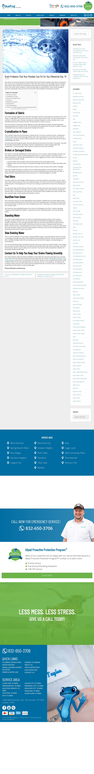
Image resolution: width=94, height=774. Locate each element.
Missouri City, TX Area (34, 688)
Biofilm (75, 109)
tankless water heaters (79, 333)
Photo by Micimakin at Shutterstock (20, 108)
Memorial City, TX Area (34, 686)
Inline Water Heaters (78, 188)
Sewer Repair (76, 307)
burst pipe (75, 116)
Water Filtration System (79, 362)
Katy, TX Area (7, 695)
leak (74, 195)
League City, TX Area (33, 683)
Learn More (47, 575)
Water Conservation (78, 359)
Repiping (75, 291)
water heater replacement (80, 378)
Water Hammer (77, 365)
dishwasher (76, 128)
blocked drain (76, 112)
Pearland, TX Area (32, 691)
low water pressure (78, 204)
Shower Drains (77, 314)
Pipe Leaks (76, 220)
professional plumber (78, 288)
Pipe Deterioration (78, 214)
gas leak (75, 175)
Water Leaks (76, 385)
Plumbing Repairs (77, 269)
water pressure (77, 394)
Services (28, 15)
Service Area (40, 15)
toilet (74, 336)
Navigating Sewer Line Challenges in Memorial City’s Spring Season (80, 76)
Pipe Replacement (78, 224)
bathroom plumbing (78, 99)
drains (74, 141)
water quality (76, 398)
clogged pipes (76, 125)
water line (75, 388)
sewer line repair (77, 304)
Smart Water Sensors (78, 320)
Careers (51, 15)
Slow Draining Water (12, 105)
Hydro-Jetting (76, 185)
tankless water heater (78, 330)
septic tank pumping (78, 298)
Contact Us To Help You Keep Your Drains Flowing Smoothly (21, 107)
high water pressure (78, 182)
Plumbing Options (78, 259)
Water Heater (76, 369)
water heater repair (78, 375)
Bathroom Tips (77, 103)
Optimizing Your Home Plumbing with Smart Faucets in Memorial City (80, 50)
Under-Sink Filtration (78, 353)
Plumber (75, 230)
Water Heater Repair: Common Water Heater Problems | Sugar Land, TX (50, 275)
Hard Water (76, 179)
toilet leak (75, 340)
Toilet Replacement (78, 343)
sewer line (75, 301)
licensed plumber (77, 201)
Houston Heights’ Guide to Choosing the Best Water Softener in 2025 (80, 64)
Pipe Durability (77, 217)
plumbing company (78, 246)
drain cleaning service (79, 135)
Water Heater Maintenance (80, 372)
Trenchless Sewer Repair (79, 346)
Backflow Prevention (78, 96)
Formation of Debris (12, 94)
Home (8, 15)
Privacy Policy (24, 717)
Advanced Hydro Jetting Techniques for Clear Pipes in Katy (80, 57)
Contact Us (73, 15)
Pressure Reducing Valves (80, 285)
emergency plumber (78, 148)
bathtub (75, 106)
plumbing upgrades (78, 282)
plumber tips (76, 240)
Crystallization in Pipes (12, 96)
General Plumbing (32, 662)
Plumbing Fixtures (77, 253)
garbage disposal (77, 172)
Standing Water (10, 103)
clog (74, 119)
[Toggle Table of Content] (34, 93)
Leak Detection (31, 670)
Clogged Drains (77, 122)
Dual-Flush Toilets (77, 145)
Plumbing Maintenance (79, 256)
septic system (76, 295)
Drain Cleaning (77, 132)
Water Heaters (8, 665)
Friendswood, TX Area (11, 686)
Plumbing (75, 243)
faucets (75, 157)
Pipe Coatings (76, 211)
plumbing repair (77, 266)
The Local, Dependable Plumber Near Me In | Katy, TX (18, 275)
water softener (77, 401)
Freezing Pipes (77, 164)
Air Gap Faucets (77, 93)
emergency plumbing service (80, 154)
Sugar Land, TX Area (33, 693)
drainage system (77, 138)
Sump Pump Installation (79, 327)
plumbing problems (78, 262)
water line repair (77, 391)
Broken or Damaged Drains (13, 98)
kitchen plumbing (77, 192)
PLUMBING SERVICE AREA (11, 662)
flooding (75, 161)
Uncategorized (77, 349)
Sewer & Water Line (10, 672)
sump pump (76, 324)
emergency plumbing (78, 151)
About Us (18, 15)
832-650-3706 (73, 6)
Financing (62, 15)
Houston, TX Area (9, 693)
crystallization (8, 138)
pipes (74, 227)
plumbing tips (76, 278)
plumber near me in (78, 237)
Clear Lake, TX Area (10, 683)
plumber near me (77, 233)
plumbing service (77, 272)
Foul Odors (9, 100)
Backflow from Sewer (12, 102)
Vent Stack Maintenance (79, 356)
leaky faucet (76, 198)
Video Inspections (32, 667)
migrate (75, 208)
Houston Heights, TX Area (10, 689)
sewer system (76, 311)
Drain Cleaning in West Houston (12, 668)
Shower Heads (77, 317)
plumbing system (77, 275)
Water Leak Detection (79, 382)
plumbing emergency (78, 249)
